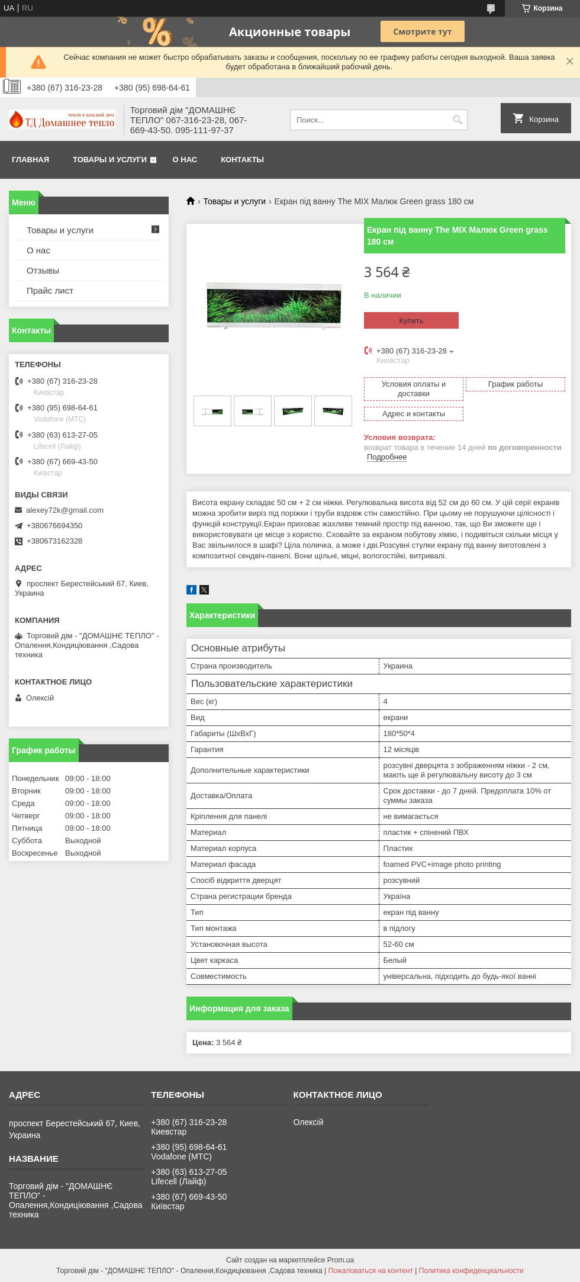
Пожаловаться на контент (370, 1271)
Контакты (242, 159)
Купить (411, 320)
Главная (30, 159)
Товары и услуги (110, 159)
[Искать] (457, 120)
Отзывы (43, 270)
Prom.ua (340, 1260)
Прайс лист (50, 290)
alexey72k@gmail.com (65, 510)
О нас (185, 159)
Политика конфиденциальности (471, 1271)
